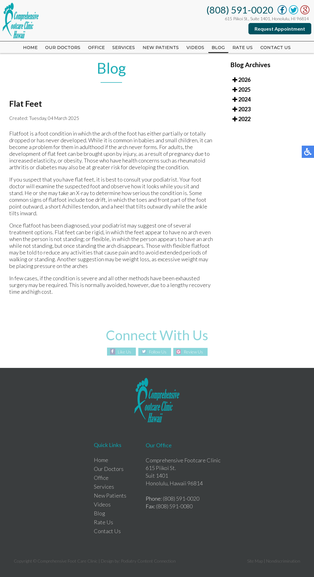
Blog (219, 47)
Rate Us (103, 522)
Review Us (194, 351)
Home (29, 47)
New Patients (161, 47)
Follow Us (157, 351)
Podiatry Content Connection (148, 561)
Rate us (244, 47)
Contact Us (277, 47)
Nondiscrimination (283, 561)
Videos (196, 47)
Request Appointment (280, 29)
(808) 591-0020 (240, 10)
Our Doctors (61, 47)
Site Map (255, 561)
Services (123, 47)
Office (95, 47)
